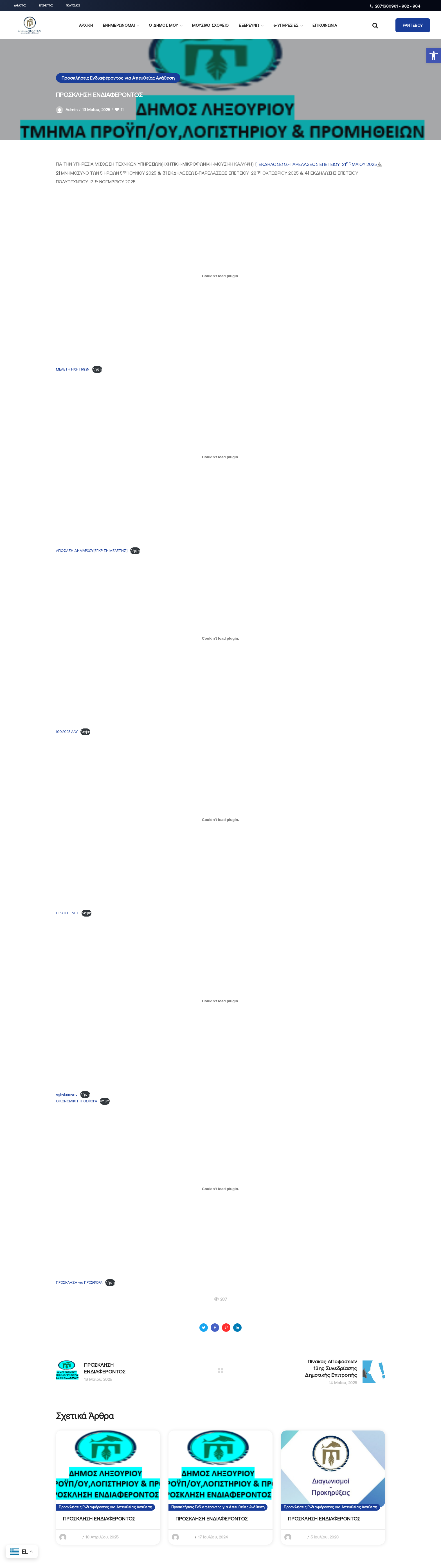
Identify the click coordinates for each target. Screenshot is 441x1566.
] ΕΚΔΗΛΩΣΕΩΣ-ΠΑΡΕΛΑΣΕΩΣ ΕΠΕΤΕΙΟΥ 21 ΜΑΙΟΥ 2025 (316, 164)
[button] (433, 55)
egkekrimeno (66, 1094)
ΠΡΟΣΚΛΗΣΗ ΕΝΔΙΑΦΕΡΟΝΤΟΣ (99, 1519)
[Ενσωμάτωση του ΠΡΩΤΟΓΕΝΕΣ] (220, 819)
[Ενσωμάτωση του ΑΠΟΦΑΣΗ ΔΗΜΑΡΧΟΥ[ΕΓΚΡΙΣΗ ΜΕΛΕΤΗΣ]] (220, 457)
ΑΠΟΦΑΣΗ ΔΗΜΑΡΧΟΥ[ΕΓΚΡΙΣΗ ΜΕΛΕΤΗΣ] (92, 551)
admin (72, 109)
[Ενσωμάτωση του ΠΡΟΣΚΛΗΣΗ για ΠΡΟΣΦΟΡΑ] (220, 1189)
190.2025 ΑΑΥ (67, 732)
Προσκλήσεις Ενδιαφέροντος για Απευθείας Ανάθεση (118, 77)
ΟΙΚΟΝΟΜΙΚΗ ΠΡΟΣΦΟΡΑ (76, 1101)
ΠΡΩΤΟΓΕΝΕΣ (67, 913)
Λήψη (97, 369)
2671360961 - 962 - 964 (397, 6)
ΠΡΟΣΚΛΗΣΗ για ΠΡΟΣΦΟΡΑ (79, 1282)
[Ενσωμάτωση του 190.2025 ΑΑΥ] (220, 638)
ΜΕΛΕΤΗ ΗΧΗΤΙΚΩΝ (72, 369)
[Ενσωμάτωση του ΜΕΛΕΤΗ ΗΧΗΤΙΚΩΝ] (220, 275)
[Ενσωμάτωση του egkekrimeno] (220, 1001)
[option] (108, 1487)
